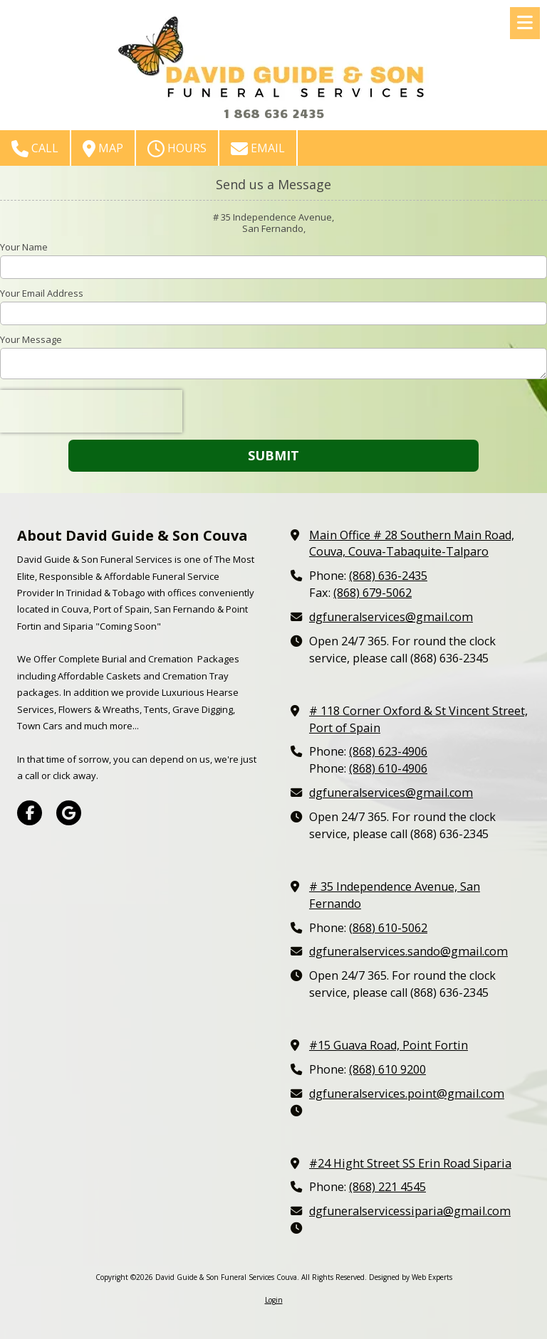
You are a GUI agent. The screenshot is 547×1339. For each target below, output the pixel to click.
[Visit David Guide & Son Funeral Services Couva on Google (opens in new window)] (68, 812)
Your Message (31, 339)
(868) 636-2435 (388, 575)
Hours (177, 148)
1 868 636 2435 (273, 112)
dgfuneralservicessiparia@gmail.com (410, 1211)
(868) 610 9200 (387, 1069)
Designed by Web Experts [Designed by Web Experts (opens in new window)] (410, 1277)
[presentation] (91, 411)
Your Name (24, 247)
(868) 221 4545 (387, 1187)
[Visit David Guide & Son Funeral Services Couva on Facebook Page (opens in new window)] (29, 812)
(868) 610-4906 (388, 768)
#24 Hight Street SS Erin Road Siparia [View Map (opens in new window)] (410, 1163)
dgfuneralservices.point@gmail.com (406, 1093)
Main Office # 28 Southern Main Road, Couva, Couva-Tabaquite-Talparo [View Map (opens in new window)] (411, 543)
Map (103, 148)
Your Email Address (41, 293)
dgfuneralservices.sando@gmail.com (408, 951)
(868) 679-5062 (372, 592)
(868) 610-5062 (388, 928)
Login (274, 1300)
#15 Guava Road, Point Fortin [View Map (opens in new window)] (388, 1045)
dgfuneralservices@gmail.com (391, 617)
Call (34, 148)
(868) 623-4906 (388, 751)
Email (258, 148)
